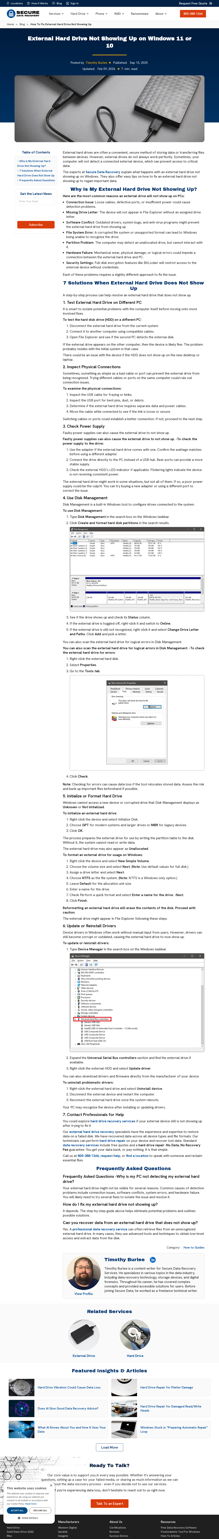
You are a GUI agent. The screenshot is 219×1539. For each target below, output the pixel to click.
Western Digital (67, 1527)
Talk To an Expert (109, 1503)
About (159, 14)
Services (54, 14)
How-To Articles (170, 1536)
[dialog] (29, 1503)
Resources (168, 1522)
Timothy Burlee (96, 63)
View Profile (83, 1294)
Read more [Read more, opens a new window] (31, 1503)
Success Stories (119, 1536)
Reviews (114, 1532)
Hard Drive (78, 14)
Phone (100, 14)
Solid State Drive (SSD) (20, 1532)
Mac (9, 1536)
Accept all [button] (17, 1510)
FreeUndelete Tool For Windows (180, 1532)
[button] (56, 13)
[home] (23, 13)
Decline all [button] (40, 1510)
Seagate (63, 1536)
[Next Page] (109, 1447)
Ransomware (140, 14)
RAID (117, 14)
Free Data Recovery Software (179, 1527)
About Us (116, 1522)
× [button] (51, 1485)
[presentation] (36, 214)
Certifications (118, 1527)
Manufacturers (68, 1522)
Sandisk (62, 1532)
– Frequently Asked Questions (36, 180)
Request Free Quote (193, 3)
